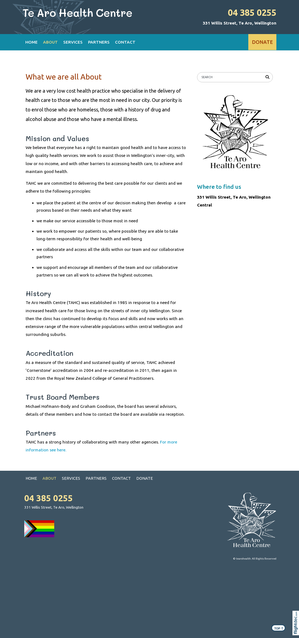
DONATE (262, 42)
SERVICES (73, 42)
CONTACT (125, 42)
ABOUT (50, 42)
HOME (31, 42)
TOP (279, 628)
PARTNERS (99, 42)
